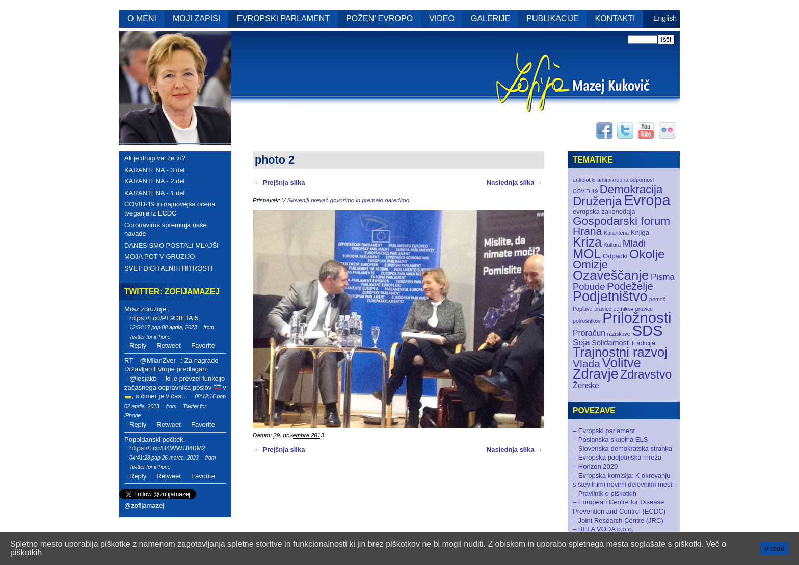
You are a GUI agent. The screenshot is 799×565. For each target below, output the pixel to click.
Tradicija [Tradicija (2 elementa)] (643, 343)
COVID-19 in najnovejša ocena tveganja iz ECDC (170, 208)
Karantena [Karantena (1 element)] (616, 233)
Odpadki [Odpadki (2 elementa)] (615, 256)
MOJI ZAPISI (196, 18)
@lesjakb (143, 378)
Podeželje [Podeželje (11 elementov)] (630, 286)
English (665, 18)
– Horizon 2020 (595, 466)
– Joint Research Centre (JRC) (618, 520)
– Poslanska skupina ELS (610, 439)
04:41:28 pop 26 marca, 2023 (164, 458)
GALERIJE (490, 18)
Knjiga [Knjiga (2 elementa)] (640, 232)
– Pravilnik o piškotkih (604, 493)
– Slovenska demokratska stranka (622, 448)
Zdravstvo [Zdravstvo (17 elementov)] (646, 374)
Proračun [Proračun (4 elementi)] (589, 333)
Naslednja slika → (515, 182)
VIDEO (442, 18)
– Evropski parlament (604, 431)
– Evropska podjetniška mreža (617, 457)
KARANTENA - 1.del (154, 193)
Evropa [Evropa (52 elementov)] (647, 200)
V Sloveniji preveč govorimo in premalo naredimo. (346, 200)
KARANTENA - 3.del (154, 170)
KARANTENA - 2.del (154, 181)
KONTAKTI (615, 18)
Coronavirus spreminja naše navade (165, 229)
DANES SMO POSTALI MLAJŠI (171, 245)
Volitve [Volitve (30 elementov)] (622, 362)
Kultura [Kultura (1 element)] (612, 244)
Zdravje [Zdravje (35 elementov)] (596, 374)
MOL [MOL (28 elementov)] (587, 254)
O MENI (141, 18)
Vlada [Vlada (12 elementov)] (586, 363)
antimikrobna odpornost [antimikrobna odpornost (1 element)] (625, 180)
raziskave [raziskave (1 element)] (618, 334)
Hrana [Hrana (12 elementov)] (587, 231)
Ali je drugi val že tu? (154, 158)
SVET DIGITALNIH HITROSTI (168, 268)
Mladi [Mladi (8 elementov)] (634, 243)
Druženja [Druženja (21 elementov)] (597, 201)
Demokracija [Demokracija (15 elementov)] (631, 189)
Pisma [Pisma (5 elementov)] (663, 277)
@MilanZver (157, 360)
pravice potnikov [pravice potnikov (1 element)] (613, 309)
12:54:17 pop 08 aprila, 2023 (163, 327)
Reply (137, 345)
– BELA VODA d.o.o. (603, 529)
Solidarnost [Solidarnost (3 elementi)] (610, 343)
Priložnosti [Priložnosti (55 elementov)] (636, 317)
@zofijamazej (144, 505)
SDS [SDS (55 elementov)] (647, 330)
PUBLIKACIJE (552, 18)
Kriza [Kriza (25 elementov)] (587, 242)
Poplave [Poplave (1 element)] (583, 309)
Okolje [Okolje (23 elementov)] (647, 254)
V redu (774, 548)
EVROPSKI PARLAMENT (283, 18)
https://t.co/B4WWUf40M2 (167, 448)
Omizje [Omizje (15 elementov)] (590, 264)
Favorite (203, 345)
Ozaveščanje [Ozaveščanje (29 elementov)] (611, 275)
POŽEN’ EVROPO (379, 18)
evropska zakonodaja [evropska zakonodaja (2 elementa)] (604, 212)
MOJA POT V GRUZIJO (159, 256)
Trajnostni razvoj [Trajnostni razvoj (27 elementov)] (620, 352)
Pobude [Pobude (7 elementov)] (589, 286)
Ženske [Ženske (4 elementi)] (586, 385)
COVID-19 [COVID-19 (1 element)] (585, 191)
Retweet (168, 345)
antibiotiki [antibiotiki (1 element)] (584, 180)
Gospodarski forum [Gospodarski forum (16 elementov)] (621, 220)
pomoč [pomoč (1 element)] (657, 299)
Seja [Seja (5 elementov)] (581, 342)
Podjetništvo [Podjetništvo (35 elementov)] (610, 296)
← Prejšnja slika (279, 182)
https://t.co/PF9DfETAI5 (164, 318)
